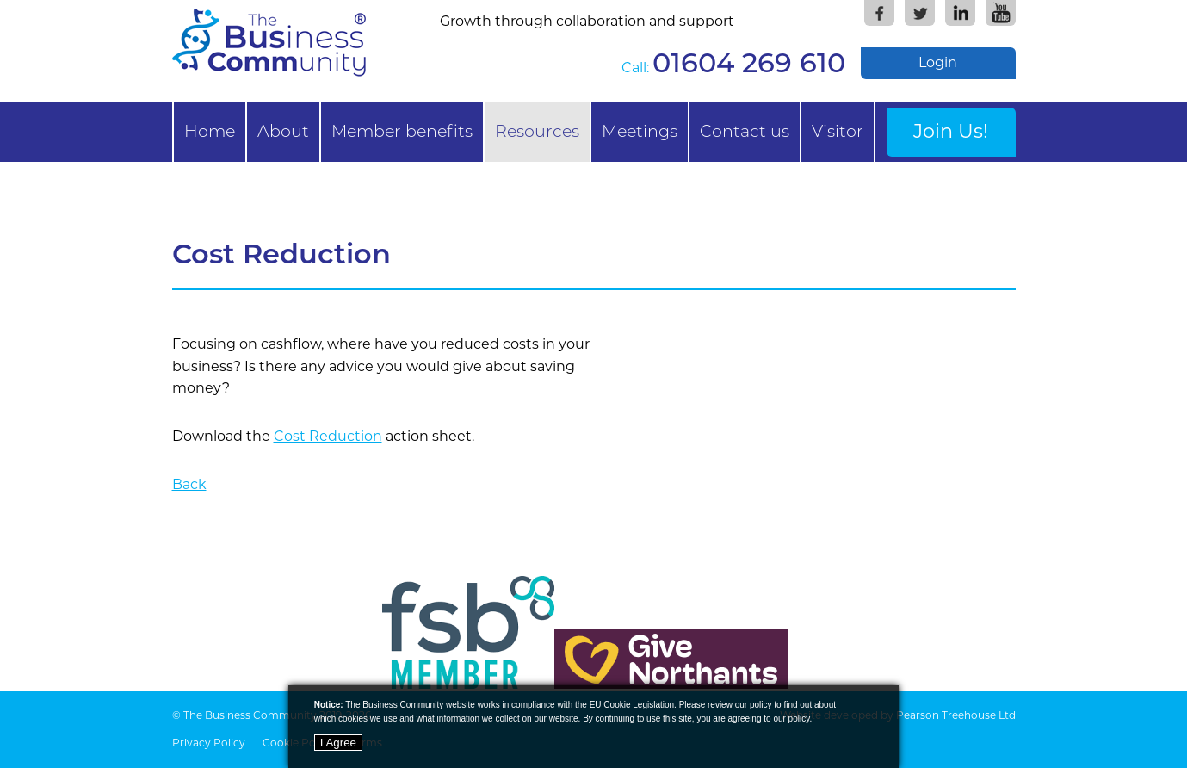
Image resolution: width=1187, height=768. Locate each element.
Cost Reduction (328, 436)
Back (189, 484)
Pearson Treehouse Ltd (956, 715)
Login (937, 62)
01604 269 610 (748, 62)
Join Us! (950, 131)
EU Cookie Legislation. (633, 704)
